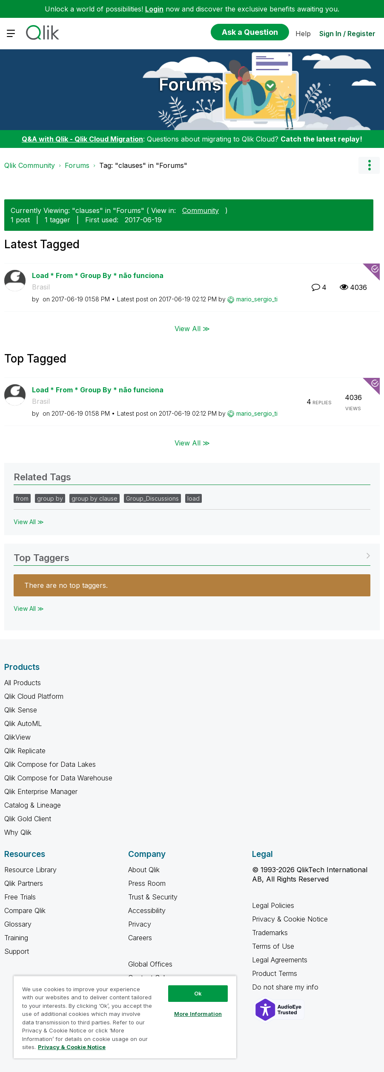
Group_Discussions (152, 498)
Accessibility (147, 910)
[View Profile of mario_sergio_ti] (257, 299)
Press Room (147, 883)
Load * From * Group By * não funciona (97, 275)
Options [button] (369, 165)
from (22, 498)
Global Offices (150, 964)
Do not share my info (286, 987)
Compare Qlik (25, 910)
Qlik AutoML (23, 723)
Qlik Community (29, 165)
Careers (140, 937)
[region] (125, 1017)
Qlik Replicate (25, 750)
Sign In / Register (347, 33)
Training (16, 937)
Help (303, 33)
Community (200, 210)
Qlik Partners (23, 883)
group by (50, 498)
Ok (198, 993)
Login (154, 9)
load (193, 498)
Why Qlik (18, 832)
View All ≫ (192, 328)
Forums (190, 84)
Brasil (41, 287)
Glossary (18, 924)
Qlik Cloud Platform (33, 696)
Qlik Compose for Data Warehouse (58, 778)
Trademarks (270, 932)
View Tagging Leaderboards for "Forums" (192, 555)
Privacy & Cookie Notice (290, 919)
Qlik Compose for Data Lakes (50, 764)
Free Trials (20, 897)
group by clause (94, 498)
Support (16, 951)
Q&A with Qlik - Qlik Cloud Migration (82, 139)
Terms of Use (273, 946)
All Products (22, 682)
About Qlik (144, 869)
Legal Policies (273, 905)
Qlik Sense (20, 710)
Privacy (139, 924)
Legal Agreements (279, 960)
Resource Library (30, 869)
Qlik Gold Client (27, 818)
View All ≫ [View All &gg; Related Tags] (29, 521)
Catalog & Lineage (32, 805)
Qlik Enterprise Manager (40, 791)
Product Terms (274, 973)
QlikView (17, 737)
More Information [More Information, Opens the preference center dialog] (198, 1013)
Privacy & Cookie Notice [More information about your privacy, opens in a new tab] (72, 1047)
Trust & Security (153, 897)
